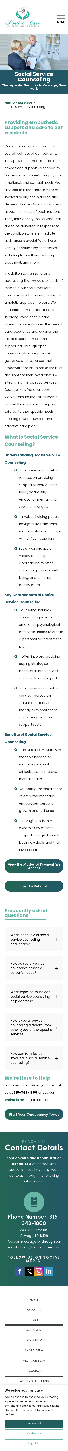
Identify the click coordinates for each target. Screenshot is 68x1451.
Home (34, 1299)
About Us (34, 1309)
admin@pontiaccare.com (39, 1247)
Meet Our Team (34, 1360)
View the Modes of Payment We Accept (34, 866)
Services (34, 1320)
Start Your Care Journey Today (34, 1114)
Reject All (34, 1443)
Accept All (34, 1423)
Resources (34, 1371)
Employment (34, 1330)
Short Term (34, 1350)
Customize (34, 1433)
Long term (34, 1340)
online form (14, 1099)
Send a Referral (34, 886)
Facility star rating (34, 1381)
